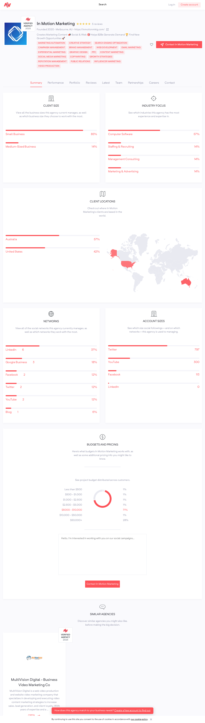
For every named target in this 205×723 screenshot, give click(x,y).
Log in (171, 5)
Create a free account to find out (132, 710)
